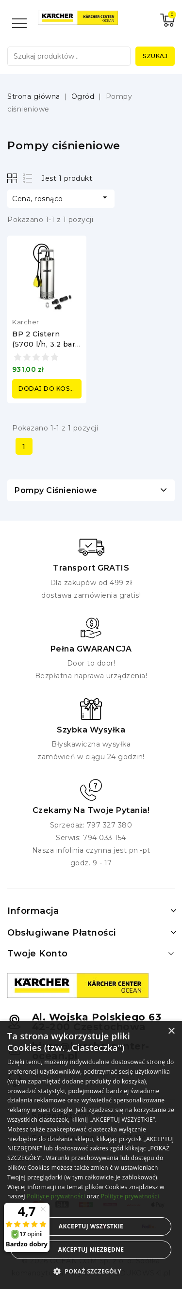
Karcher (25, 322)
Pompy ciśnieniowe (56, 490)
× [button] (171, 1031)
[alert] (91, 1155)
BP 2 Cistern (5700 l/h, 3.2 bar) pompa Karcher (45, 344)
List (28, 178)
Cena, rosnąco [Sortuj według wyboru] (61, 197)
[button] (91, 1271)
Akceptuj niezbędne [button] (91, 1249)
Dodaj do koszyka (50, 388)
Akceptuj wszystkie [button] (91, 1226)
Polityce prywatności (56, 1196)
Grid (13, 178)
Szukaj (155, 56)
